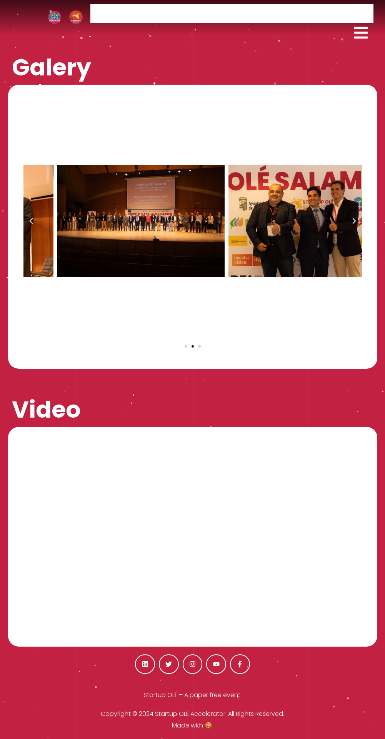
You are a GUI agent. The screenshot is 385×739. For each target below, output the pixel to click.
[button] (186, 346)
